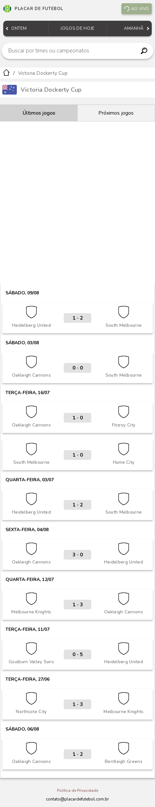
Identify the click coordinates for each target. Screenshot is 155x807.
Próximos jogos (116, 113)
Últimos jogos (39, 113)
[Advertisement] (77, 202)
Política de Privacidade (77, 790)
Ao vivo (136, 9)
